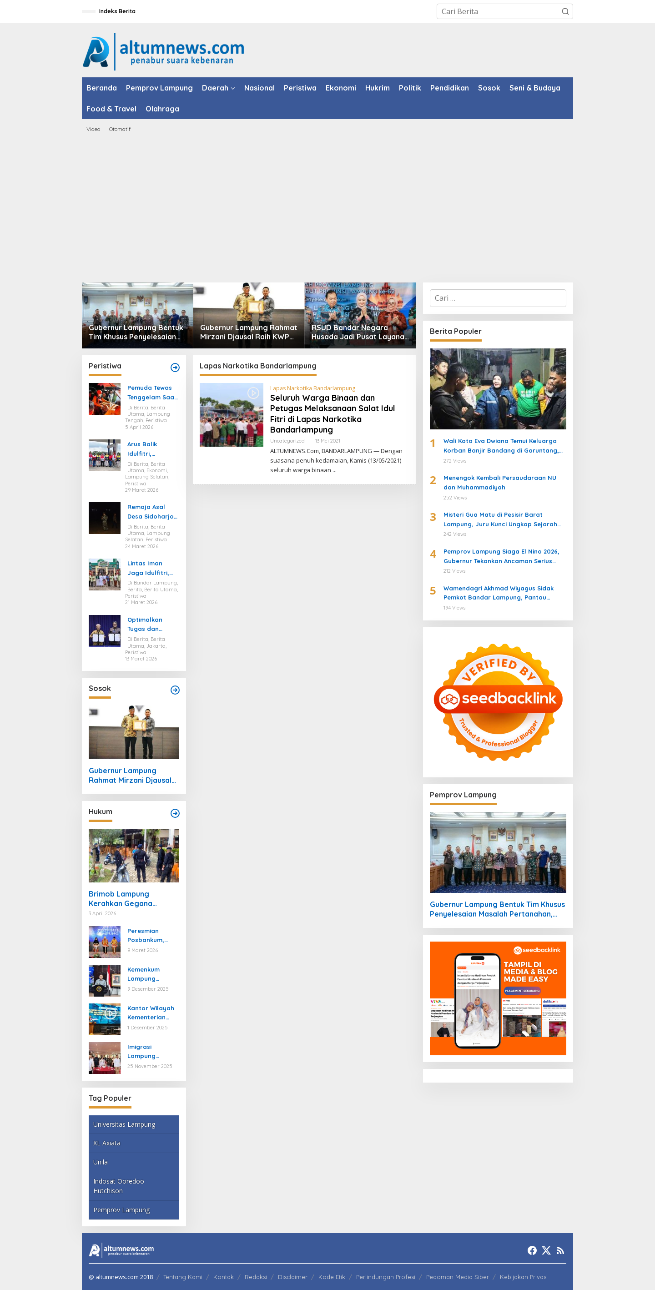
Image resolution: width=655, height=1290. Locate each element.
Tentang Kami (182, 1276)
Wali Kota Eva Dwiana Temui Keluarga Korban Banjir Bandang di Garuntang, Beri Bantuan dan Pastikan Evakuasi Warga (501, 446)
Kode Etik (331, 1276)
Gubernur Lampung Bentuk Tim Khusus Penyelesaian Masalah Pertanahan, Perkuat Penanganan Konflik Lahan (136, 332)
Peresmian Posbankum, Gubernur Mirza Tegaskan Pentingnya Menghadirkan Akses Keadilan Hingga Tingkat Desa (150, 936)
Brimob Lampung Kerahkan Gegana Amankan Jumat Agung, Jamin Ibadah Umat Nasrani (130, 898)
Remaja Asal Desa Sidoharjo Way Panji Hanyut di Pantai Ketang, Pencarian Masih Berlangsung (152, 512)
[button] (565, 11)
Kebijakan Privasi (524, 1276)
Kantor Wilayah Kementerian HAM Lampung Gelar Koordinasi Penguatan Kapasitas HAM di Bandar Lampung (152, 1013)
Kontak (223, 1276)
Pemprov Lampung (121, 1209)
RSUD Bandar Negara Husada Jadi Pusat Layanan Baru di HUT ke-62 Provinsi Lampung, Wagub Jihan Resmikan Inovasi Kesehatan (360, 332)
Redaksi (256, 1276)
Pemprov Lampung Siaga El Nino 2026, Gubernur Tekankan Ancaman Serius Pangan (501, 557)
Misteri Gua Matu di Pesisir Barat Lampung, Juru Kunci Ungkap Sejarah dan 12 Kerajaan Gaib (500, 520)
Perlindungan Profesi (385, 1276)
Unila (100, 1162)
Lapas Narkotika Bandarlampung (312, 388)
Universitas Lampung (124, 1124)
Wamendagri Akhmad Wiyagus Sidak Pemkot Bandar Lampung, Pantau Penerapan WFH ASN (498, 594)
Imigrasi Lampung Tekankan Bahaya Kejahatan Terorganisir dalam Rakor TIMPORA (147, 1052)
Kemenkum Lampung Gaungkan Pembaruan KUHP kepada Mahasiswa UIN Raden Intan (150, 975)
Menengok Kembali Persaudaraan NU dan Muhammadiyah (499, 482)
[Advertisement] (327, 207)
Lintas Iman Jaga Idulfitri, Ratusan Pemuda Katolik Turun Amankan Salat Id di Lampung (151, 568)
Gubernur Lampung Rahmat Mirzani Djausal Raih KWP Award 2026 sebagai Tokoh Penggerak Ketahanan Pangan (248, 332)
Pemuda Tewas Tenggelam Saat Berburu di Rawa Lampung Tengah (152, 393)
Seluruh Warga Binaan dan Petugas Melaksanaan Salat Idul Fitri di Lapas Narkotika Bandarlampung (332, 414)
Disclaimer (292, 1276)
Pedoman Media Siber (457, 1276)
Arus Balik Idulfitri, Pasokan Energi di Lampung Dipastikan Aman (152, 449)
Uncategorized (287, 441)
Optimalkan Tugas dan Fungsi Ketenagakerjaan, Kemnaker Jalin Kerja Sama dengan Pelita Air (153, 625)
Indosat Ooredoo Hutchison (118, 1186)
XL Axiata (107, 1143)
